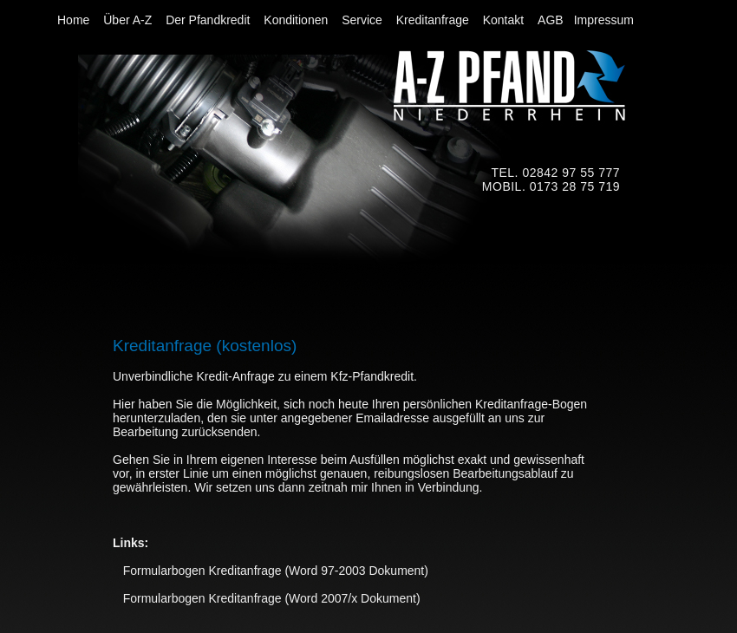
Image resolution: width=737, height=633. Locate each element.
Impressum (604, 20)
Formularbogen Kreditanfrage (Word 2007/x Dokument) (267, 598)
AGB (551, 20)
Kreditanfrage (434, 20)
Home (75, 20)
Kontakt (505, 20)
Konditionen (297, 20)
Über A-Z (129, 20)
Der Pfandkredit (209, 20)
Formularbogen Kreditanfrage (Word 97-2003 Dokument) (270, 571)
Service (364, 20)
